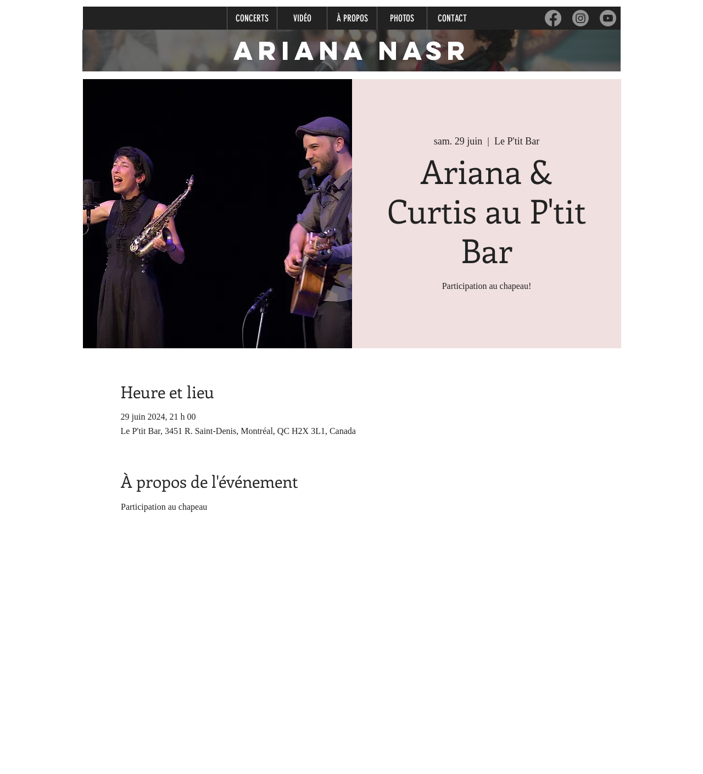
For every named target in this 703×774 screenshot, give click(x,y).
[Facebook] (553, 18)
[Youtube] (608, 18)
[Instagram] (580, 18)
